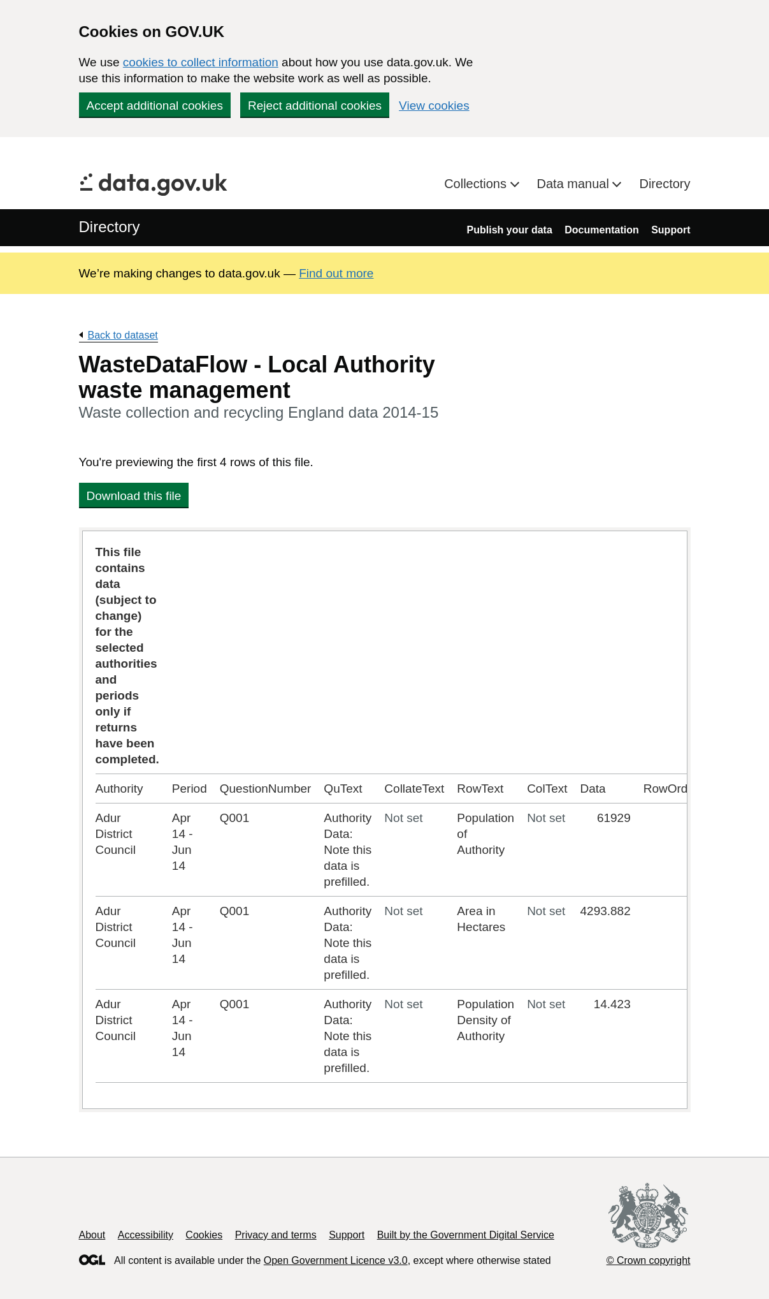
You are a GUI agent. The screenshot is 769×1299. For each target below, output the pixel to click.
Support (670, 229)
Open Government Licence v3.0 (336, 1260)
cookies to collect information (200, 62)
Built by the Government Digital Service (465, 1234)
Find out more (336, 273)
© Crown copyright (649, 1260)
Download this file (134, 496)
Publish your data (509, 229)
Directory (664, 184)
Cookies (203, 1234)
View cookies (434, 105)
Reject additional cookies (315, 105)
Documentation (601, 229)
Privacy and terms (276, 1234)
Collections (477, 184)
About (92, 1234)
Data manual (575, 184)
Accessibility (145, 1234)
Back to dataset (123, 335)
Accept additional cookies (155, 105)
